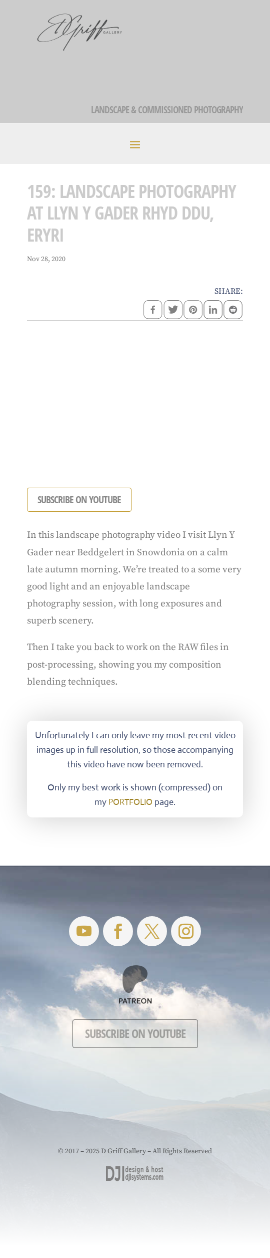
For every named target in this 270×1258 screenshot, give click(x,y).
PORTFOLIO (130, 802)
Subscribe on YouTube (135, 1033)
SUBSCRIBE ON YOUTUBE (79, 499)
